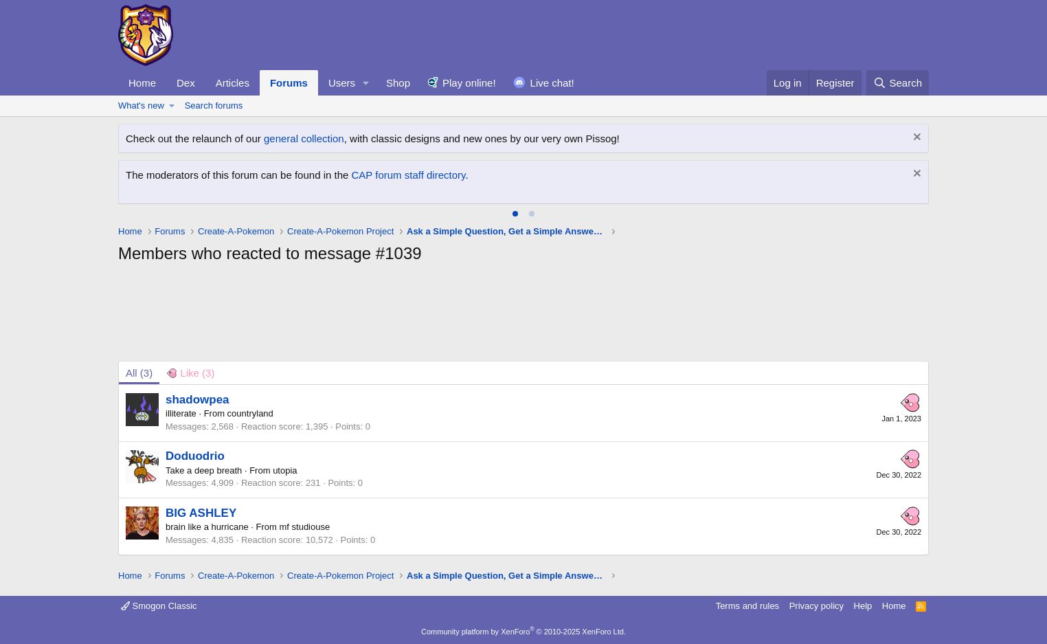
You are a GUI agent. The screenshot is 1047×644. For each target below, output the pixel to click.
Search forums (214, 105)
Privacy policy (816, 606)
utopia (285, 470)
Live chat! (552, 83)
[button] (366, 83)
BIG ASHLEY (201, 513)
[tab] (515, 213)
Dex (186, 83)
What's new (141, 105)
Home (142, 83)
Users (341, 83)
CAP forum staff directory (409, 175)
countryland (250, 413)
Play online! (469, 83)
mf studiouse (305, 527)
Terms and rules (747, 606)
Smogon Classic (159, 606)
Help (863, 606)
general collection (304, 138)
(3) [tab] (139, 373)
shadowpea (197, 399)
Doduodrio (195, 456)
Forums (289, 83)
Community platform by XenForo (523, 632)
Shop (398, 83)
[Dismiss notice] (915, 138)
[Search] (897, 83)
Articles (232, 83)
